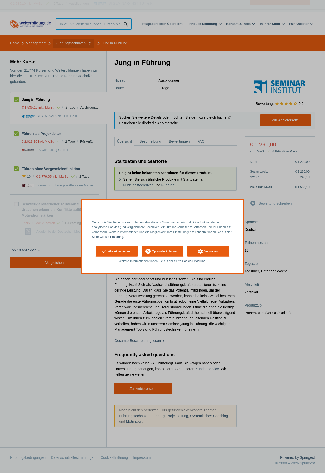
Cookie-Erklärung (194, 261)
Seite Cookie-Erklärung (107, 236)
